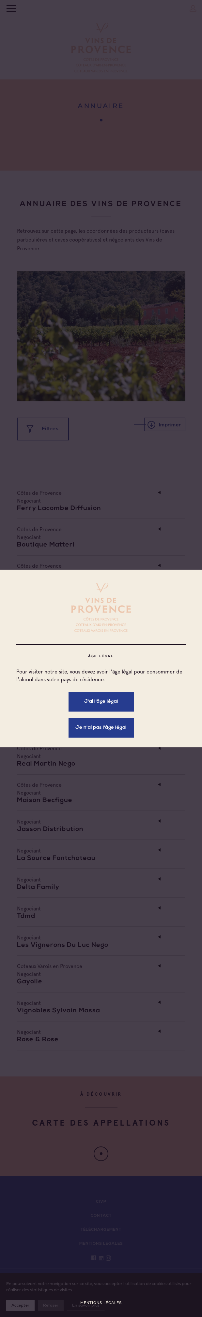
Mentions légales (101, 1303)
